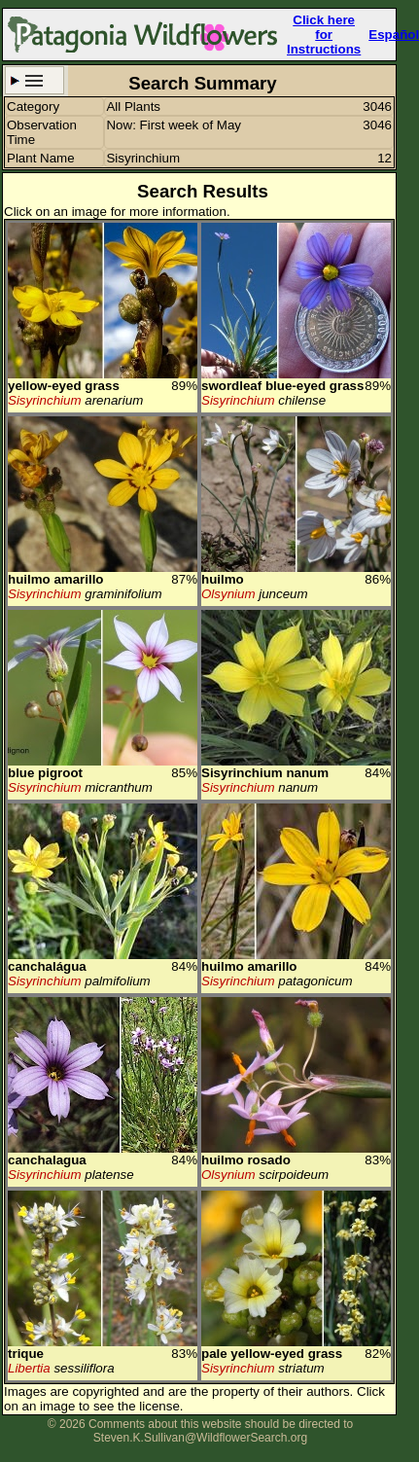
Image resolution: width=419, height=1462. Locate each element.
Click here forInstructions (324, 34)
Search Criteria (34, 80)
